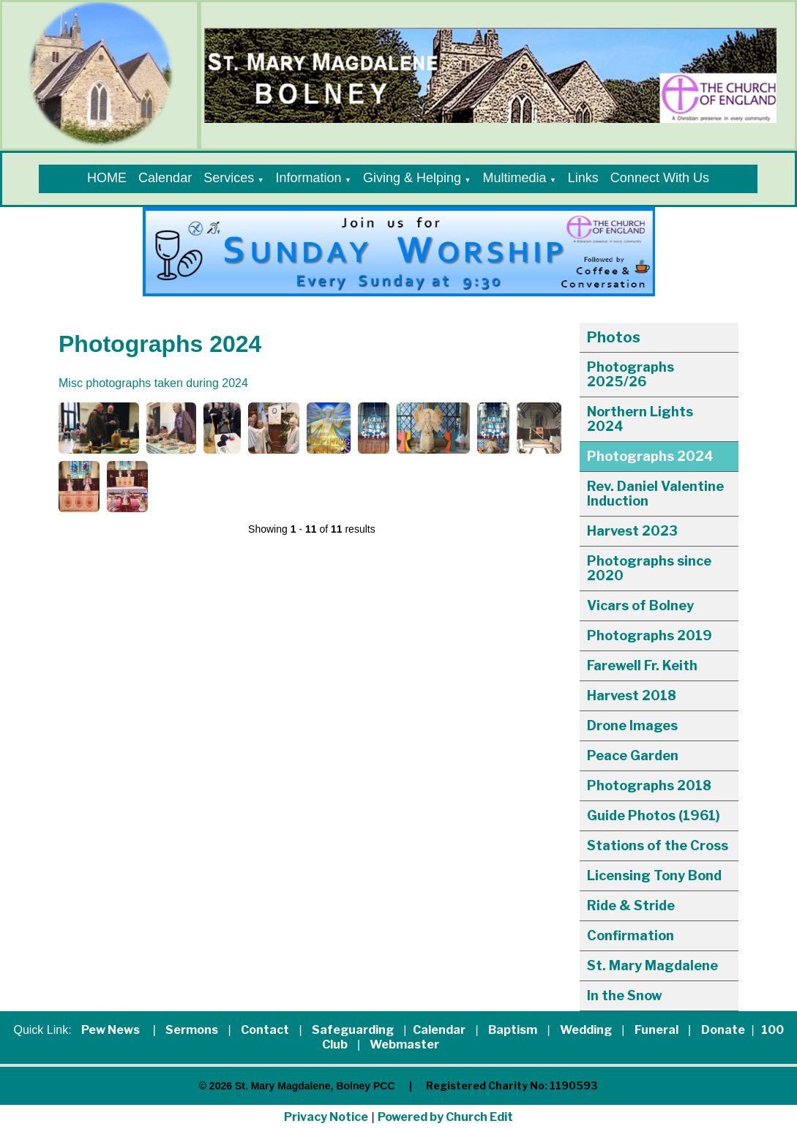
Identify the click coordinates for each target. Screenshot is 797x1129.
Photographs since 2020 (649, 568)
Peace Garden (632, 755)
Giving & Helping (412, 177)
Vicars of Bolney (640, 605)
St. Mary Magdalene (652, 965)
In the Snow (624, 995)
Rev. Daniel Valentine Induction (655, 494)
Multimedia (514, 177)
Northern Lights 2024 (640, 419)
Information (309, 177)
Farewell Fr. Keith (642, 665)
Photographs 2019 (649, 635)
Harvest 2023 (632, 531)
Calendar (165, 177)
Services (228, 177)
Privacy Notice (326, 1117)
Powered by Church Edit (445, 1117)
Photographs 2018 (649, 785)
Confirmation (630, 935)
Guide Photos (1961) (653, 815)
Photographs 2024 (650, 456)
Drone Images (632, 725)
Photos (613, 337)
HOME (107, 177)
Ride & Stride (631, 905)
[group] (399, 251)
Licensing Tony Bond (654, 875)
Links (583, 177)
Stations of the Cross (657, 845)
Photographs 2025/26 (630, 374)
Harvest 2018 (631, 695)
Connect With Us (659, 177)
